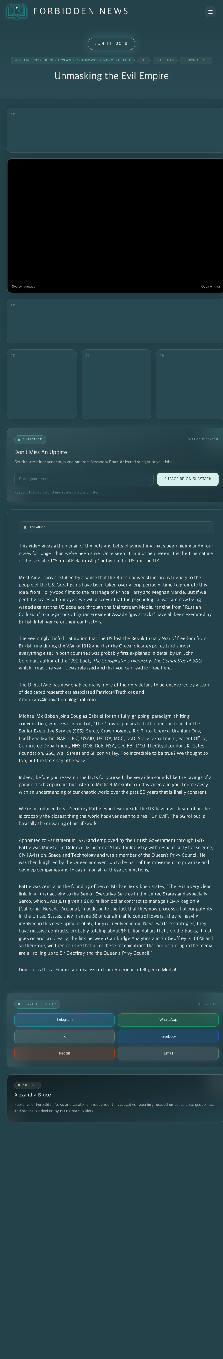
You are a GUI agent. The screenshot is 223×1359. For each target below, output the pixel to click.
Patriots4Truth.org (115, 692)
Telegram (65, 1019)
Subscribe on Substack (187, 479)
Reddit (64, 1053)
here (166, 668)
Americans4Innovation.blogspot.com (57, 700)
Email (168, 1053)
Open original (211, 287)
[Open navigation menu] (210, 11)
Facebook (169, 1036)
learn (76, 724)
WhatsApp (168, 1019)
